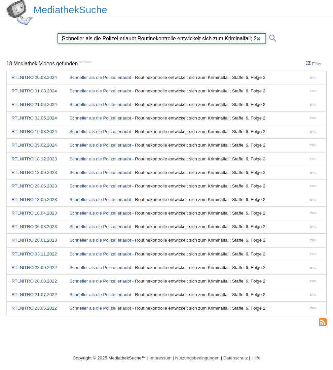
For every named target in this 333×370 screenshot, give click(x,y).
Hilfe (255, 357)
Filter (314, 63)
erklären (85, 61)
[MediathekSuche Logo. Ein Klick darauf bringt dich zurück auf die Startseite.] (19, 12)
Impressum (160, 357)
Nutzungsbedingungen (197, 357)
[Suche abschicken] (272, 37)
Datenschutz (235, 357)
